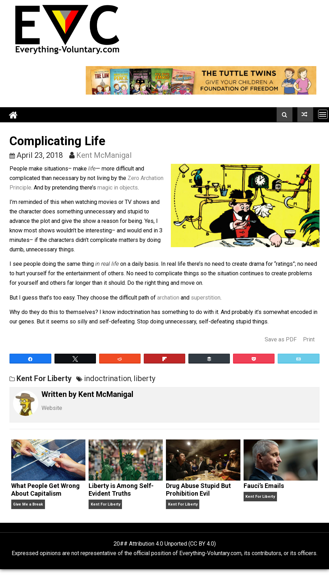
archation (168, 297)
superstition (205, 297)
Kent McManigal (104, 155)
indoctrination (107, 378)
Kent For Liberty (44, 378)
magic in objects (117, 187)
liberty (144, 378)
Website (51, 408)
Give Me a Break (28, 504)
